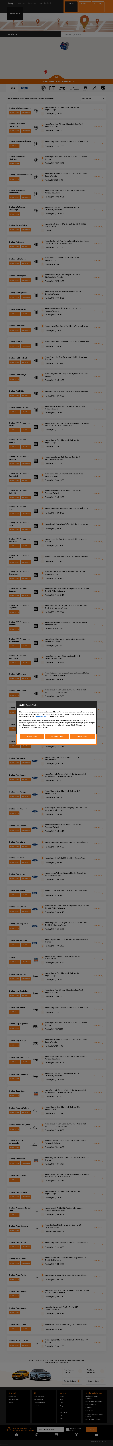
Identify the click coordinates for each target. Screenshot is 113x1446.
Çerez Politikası (40, 716)
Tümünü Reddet (31, 736)
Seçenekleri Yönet (57, 736)
